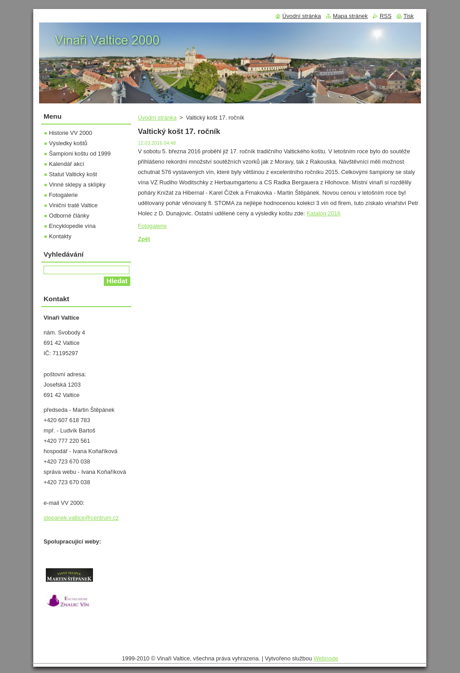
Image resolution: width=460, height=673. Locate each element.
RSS (385, 16)
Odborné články (69, 215)
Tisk (408, 16)
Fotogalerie (152, 226)
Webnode (326, 658)
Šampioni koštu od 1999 (80, 153)
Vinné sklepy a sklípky (77, 184)
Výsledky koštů (68, 143)
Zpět (144, 239)
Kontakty (60, 236)
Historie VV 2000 (70, 132)
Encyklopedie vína (72, 226)
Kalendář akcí (66, 163)
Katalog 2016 (324, 213)
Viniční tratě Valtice (73, 205)
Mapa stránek (350, 16)
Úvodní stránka (157, 117)
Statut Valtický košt (73, 174)
